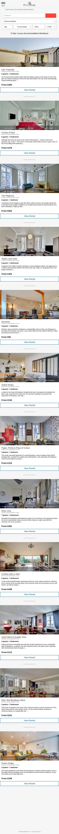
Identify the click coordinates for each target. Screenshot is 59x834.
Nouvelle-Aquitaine (23, 9)
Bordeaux (30, 9)
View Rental (29, 90)
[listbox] (29, 21)
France (15, 9)
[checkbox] (9, 64)
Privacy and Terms (36, 831)
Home (7, 9)
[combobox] (51, 27)
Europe (11, 9)
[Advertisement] (29, 812)
